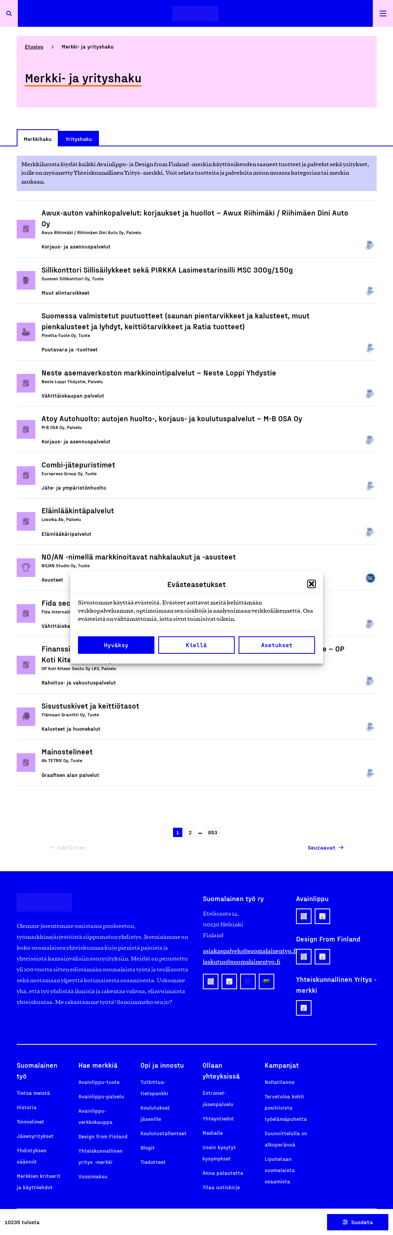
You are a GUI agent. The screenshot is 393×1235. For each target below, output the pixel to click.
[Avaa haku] (9, 13)
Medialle (213, 1132)
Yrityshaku (79, 138)
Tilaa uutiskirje (221, 1187)
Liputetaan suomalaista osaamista (280, 1170)
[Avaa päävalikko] (383, 13)
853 (211, 833)
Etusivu (34, 46)
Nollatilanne (279, 1082)
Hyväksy (116, 644)
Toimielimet (30, 1121)
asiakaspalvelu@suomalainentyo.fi (243, 951)
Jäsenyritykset (35, 1136)
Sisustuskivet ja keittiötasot (90, 705)
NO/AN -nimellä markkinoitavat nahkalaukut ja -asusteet (139, 556)
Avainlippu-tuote (98, 1082)
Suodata (358, 1222)
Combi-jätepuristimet (78, 464)
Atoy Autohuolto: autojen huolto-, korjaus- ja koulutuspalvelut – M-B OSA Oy (172, 418)
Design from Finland (103, 1136)
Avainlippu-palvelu (101, 1096)
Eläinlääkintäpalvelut (78, 510)
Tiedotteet (153, 1162)
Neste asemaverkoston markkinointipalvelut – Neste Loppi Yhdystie (159, 372)
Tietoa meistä (33, 1092)
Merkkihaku (38, 138)
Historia (26, 1107)
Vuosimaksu (92, 1176)
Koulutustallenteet (163, 1133)
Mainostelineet (67, 751)
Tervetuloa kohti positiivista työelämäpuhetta (286, 1107)
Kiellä (196, 644)
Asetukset (277, 644)
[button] (311, 584)
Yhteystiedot (218, 1118)
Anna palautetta (223, 1172)
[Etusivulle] (195, 13)
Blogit (147, 1147)
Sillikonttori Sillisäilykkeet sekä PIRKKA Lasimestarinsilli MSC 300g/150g (167, 269)
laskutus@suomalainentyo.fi (241, 962)
